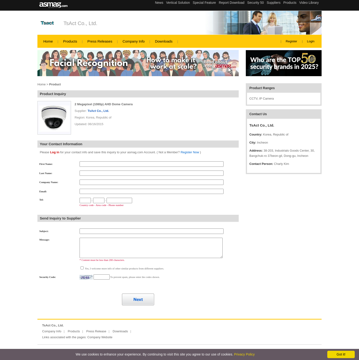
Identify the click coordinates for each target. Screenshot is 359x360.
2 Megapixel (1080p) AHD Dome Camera (104, 104)
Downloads (163, 41)
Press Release (96, 331)
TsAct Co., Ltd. (80, 23)
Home (48, 41)
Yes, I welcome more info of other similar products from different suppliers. (124, 268)
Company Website (99, 337)
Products (70, 41)
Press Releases (99, 41)
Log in (54, 152)
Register (291, 41)
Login (310, 41)
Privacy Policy (244, 354)
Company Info (134, 41)
